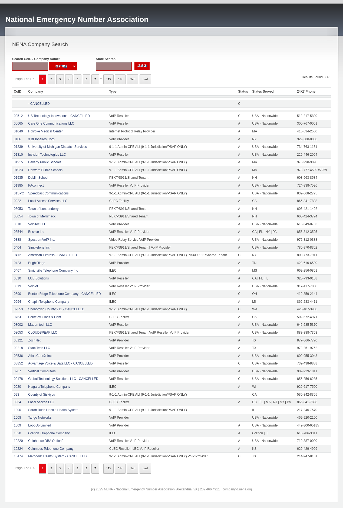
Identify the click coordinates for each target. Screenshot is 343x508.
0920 (17, 387)
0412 (17, 255)
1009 (17, 425)
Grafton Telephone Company (49, 433)
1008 (17, 417)
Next (133, 79)
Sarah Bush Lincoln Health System (53, 410)
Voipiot (33, 286)
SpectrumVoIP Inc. (41, 240)
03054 (18, 216)
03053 (18, 209)
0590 (17, 294)
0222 (17, 201)
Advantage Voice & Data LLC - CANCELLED (60, 363)
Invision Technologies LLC (47, 155)
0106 (17, 139)
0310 (17, 224)
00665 (18, 123)
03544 (18, 232)
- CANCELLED (39, 104)
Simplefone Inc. (39, 247)
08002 (18, 325)
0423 (17, 263)
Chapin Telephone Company (48, 302)
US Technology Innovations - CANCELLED (59, 116)
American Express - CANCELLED (52, 255)
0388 (17, 240)
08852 (18, 363)
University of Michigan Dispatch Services (57, 147)
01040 (18, 131)
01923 (18, 170)
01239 (18, 147)
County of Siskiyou (41, 394)
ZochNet (34, 340)
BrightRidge (36, 263)
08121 (18, 340)
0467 (17, 270)
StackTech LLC (39, 348)
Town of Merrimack (41, 216)
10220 (18, 441)
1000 (17, 410)
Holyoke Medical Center (45, 131)
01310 (18, 155)
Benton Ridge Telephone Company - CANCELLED (64, 294)
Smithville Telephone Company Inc (53, 270)
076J (17, 317)
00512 (18, 116)
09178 (18, 379)
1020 (17, 433)
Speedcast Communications (48, 193)
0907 (17, 371)
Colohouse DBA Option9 (45, 441)
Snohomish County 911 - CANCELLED (56, 309)
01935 (18, 178)
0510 (17, 278)
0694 (17, 302)
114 (120, 79)
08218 (18, 348)
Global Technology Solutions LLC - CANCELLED (63, 379)
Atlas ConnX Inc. (40, 356)
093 (16, 394)
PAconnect (36, 185)
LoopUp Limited (39, 425)
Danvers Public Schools (45, 170)
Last (145, 79)
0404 (17, 247)
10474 (18, 456)
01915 (18, 162)
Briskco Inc (36, 232)
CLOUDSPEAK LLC (42, 332)
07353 (18, 309)
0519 (17, 286)
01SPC (19, 193)
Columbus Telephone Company (50, 449)
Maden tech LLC (40, 325)
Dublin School (38, 178)
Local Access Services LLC (47, 201)
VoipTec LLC (37, 224)
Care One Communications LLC (51, 123)
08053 (18, 332)
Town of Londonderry (43, 209)
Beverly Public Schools (44, 162)
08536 (18, 356)
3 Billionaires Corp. (41, 139)
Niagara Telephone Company (49, 387)
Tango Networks (39, 417)
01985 (18, 185)
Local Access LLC (41, 402)
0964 (17, 402)
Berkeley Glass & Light (44, 317)
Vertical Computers (41, 371)
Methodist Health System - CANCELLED (57, 456)
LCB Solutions (38, 278)
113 (108, 79)
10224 (18, 449)
